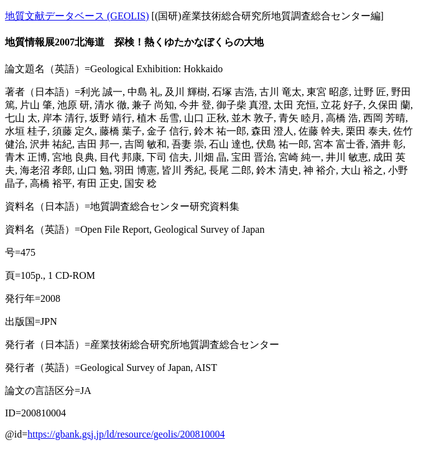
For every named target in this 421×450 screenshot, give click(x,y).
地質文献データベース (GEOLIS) (77, 16)
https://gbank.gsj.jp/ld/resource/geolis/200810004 (125, 434)
